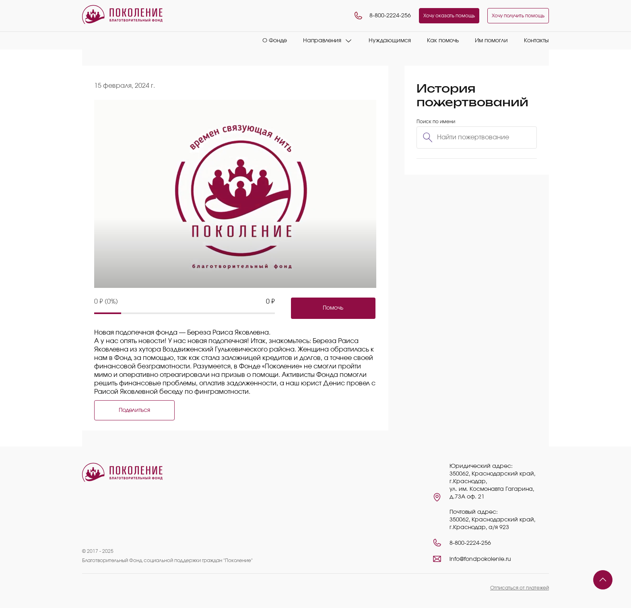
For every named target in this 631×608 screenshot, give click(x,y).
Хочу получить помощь (518, 15)
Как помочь (443, 40)
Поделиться (134, 410)
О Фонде (274, 40)
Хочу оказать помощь (449, 15)
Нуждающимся (390, 40)
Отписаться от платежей (519, 587)
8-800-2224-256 (382, 16)
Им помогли (491, 40)
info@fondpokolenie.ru (480, 559)
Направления (322, 40)
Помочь (333, 308)
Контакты (536, 40)
